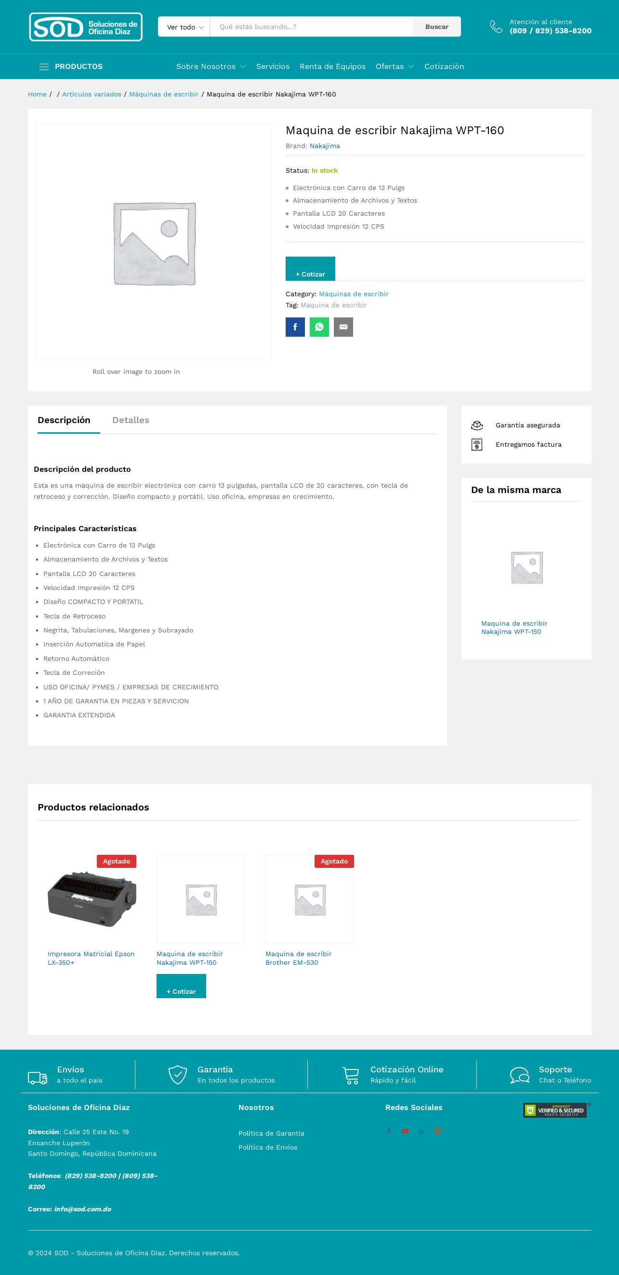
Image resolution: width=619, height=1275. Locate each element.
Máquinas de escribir (354, 294)
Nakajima (325, 146)
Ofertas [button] (390, 66)
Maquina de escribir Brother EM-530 (298, 958)
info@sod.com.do (82, 1209)
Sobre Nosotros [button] (206, 66)
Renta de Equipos (333, 66)
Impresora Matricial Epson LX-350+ (91, 958)
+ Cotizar (310, 274)
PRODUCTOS (79, 66)
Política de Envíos (267, 1147)
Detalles (130, 420)
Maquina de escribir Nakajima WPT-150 (190, 958)
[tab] (69, 424)
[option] (92, 919)
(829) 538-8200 (90, 1175)
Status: (297, 170)
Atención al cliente (541, 22)
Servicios (273, 66)
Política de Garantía (271, 1133)
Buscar (436, 26)
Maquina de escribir (334, 305)
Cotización (444, 66)
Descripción (64, 420)
